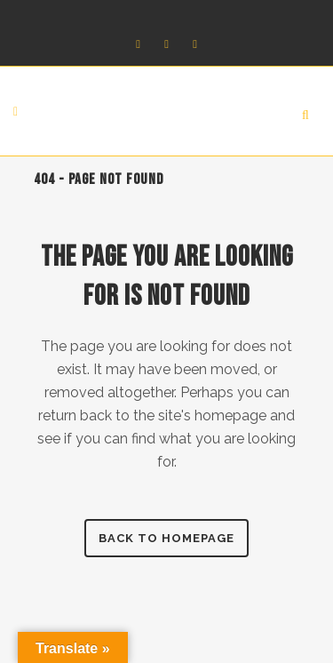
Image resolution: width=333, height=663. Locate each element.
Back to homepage (166, 538)
